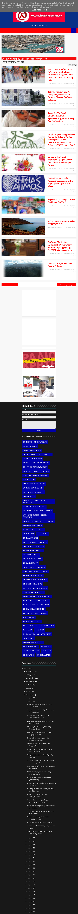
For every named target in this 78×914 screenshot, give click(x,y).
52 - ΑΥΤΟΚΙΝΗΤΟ (44, 584)
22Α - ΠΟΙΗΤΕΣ (42, 484)
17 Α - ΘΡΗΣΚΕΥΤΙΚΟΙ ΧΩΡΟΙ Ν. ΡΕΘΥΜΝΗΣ (35, 466)
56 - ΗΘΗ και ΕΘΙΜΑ (30, 597)
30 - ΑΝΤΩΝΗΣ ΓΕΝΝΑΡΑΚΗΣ (34, 517)
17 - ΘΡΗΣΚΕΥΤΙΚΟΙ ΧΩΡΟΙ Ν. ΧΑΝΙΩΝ (37, 461)
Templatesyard (35, 908)
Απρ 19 (30, 818)
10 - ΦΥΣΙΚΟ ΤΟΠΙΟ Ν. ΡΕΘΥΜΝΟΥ (36, 421)
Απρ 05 (30, 865)
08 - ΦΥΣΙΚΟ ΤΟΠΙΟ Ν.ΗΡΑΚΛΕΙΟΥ (36, 413)
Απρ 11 (30, 845)
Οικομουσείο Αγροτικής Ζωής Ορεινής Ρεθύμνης (45, 216)
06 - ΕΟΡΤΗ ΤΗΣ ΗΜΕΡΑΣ (32, 409)
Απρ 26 (30, 795)
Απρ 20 (30, 815)
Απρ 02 (30, 875)
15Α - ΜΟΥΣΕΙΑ (29, 446)
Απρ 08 (30, 855)
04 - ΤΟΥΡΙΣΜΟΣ (29, 405)
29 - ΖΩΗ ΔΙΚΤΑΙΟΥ (30, 513)
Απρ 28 (30, 788)
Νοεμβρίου (30, 622)
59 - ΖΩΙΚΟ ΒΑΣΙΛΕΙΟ (31, 601)
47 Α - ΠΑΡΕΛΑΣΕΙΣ (30, 576)
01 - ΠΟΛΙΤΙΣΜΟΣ (40, 392)
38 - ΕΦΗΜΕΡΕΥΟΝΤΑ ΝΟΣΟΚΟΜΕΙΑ (37, 547)
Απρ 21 (30, 811)
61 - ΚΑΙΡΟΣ (46, 601)
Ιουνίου (29, 638)
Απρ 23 (30, 805)
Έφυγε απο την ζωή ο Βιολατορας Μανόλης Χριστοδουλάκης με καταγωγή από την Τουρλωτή (47, 103)
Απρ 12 (30, 842)
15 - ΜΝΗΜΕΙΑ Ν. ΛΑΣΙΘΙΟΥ (33, 442)
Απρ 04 (30, 868)
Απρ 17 (30, 825)
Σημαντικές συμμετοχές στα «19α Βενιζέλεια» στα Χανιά (49, 167)
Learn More (36, 10)
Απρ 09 (30, 852)
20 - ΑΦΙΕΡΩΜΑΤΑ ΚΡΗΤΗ (32, 476)
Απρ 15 (30, 832)
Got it (45, 10)
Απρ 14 (30, 835)
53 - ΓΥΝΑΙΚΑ (28, 588)
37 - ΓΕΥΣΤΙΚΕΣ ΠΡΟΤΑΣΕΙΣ (33, 542)
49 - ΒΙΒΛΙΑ (27, 580)
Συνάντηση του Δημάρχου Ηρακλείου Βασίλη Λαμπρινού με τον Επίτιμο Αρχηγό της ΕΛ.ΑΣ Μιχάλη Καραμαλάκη (50, 201)
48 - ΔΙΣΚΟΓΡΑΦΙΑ (47, 576)
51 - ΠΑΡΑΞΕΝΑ (29, 584)
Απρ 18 (30, 821)
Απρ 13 (30, 838)
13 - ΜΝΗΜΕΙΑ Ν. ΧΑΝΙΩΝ (33, 438)
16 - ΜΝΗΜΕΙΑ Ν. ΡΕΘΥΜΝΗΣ (34, 457)
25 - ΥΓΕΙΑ (40, 497)
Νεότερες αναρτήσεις (10, 234)
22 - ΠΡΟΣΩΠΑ (28, 484)
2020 (26, 897)
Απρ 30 (30, 648)
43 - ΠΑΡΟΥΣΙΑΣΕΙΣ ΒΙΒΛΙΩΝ (34, 559)
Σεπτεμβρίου (30, 628)
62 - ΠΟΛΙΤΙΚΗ (28, 605)
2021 (26, 893)
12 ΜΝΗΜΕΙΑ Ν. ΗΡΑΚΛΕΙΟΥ (34, 434)
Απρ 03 (30, 872)
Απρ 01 (30, 878)
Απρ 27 (30, 791)
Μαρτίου (29, 883)
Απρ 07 (30, 858)
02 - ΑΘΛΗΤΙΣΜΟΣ (30, 396)
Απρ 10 (30, 848)
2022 (26, 619)
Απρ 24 (30, 801)
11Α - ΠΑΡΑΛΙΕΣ (29, 430)
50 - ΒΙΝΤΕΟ (39, 580)
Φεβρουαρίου (31, 886)
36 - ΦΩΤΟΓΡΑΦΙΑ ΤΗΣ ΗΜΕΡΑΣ (35, 538)
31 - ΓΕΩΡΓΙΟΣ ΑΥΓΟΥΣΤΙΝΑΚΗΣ (35, 522)
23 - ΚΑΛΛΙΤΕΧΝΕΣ (30, 488)
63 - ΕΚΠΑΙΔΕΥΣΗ (43, 605)
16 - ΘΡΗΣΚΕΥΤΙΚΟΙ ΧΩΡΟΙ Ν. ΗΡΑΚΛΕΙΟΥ (34, 452)
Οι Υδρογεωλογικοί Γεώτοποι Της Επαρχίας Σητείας (47, 183)
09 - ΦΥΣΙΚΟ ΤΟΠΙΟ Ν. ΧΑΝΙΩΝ (35, 417)
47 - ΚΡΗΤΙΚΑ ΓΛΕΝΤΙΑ (32, 572)
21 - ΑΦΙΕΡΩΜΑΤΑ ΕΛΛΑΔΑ (33, 480)
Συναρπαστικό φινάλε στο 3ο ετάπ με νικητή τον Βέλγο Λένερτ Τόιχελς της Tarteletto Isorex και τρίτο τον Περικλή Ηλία (49, 72)
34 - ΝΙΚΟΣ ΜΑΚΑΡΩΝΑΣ (32, 534)
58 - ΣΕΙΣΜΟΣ (46, 597)
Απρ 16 (30, 828)
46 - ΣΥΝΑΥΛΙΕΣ (29, 568)
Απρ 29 (30, 651)
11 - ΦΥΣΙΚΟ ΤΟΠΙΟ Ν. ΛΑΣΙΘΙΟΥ (35, 426)
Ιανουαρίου (30, 889)
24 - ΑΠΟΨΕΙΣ (28, 497)
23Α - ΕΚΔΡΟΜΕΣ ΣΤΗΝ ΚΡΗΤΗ (35, 492)
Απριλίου (29, 645)
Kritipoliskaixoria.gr (60, 908)
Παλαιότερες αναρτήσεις (66, 234)
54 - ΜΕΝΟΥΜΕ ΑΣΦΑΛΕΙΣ (33, 593)
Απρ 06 (30, 862)
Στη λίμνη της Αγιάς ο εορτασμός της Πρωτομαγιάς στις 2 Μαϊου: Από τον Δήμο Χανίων (50, 136)
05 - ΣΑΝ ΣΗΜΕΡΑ (44, 405)
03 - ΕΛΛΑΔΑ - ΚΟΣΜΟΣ (32, 401)
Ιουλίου (29, 635)
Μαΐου (28, 642)
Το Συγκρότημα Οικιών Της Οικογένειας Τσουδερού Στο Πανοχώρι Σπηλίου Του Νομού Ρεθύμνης (48, 87)
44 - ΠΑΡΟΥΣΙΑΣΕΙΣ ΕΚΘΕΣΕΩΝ (35, 563)
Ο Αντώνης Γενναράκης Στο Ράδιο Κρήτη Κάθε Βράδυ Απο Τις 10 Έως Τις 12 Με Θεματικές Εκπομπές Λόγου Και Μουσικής (38, 321)
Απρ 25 (30, 798)
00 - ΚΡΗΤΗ (27, 392)
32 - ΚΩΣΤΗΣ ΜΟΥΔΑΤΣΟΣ (33, 526)
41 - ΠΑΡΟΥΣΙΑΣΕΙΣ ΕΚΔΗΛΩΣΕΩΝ (36, 551)
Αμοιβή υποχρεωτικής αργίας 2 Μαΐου (40, 773)
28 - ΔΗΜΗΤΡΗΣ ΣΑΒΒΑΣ (32, 509)
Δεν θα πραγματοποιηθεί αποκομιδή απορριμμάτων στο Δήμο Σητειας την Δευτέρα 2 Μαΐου (49, 152)
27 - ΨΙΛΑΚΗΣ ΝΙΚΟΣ (31, 505)
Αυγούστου (30, 632)
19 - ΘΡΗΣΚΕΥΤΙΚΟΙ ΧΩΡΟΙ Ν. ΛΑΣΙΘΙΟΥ (38, 471)
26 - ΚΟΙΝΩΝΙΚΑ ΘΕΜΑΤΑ (33, 501)
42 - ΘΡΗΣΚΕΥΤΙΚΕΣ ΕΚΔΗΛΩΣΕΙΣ (36, 555)
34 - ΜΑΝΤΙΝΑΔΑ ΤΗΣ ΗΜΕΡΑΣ (35, 530)
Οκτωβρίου (30, 625)
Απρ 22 (30, 808)
